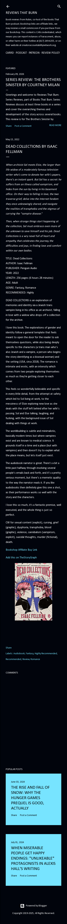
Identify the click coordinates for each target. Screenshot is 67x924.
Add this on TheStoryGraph (21, 557)
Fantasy (29, 653)
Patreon (34, 53)
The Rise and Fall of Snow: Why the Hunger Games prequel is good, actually (30, 798)
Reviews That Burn (21, 13)
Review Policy (50, 53)
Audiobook (19, 653)
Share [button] (9, 126)
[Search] (59, 6)
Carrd (10, 53)
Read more (55, 125)
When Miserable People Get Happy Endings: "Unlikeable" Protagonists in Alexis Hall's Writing (33, 858)
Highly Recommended (46, 653)
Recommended (13, 659)
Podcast (21, 53)
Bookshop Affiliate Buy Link (21, 550)
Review (26, 659)
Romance (35, 659)
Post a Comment (23, 126)
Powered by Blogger (33, 906)
